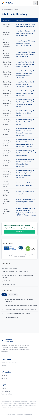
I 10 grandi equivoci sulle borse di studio (17, 313)
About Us (4, 375)
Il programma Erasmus (8, 284)
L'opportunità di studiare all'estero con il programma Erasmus (17, 276)
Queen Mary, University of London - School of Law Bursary (25, 122)
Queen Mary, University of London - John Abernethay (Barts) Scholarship (25, 64)
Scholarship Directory (12, 9)
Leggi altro (19, 231)
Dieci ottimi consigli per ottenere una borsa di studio (21, 305)
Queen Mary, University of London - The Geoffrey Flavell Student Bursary (26, 153)
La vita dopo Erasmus (8, 281)
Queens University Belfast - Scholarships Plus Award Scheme (25, 202)
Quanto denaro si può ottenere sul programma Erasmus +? (19, 300)
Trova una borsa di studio (9, 363)
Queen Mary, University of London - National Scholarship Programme (25, 84)
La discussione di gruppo (9, 268)
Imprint (3, 388)
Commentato (12, 295)
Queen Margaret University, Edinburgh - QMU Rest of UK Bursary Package (25, 54)
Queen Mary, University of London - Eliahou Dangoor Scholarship (25, 93)
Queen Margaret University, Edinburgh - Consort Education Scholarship (25, 43)
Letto (5, 295)
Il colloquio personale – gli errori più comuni (14, 271)
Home (3, 9)
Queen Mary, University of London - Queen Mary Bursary (25, 113)
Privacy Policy (5, 391)
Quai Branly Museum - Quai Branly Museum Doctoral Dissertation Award (25, 33)
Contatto (4, 378)
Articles (3, 365)
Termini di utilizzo (6, 394)
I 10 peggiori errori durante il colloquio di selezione (20, 309)
